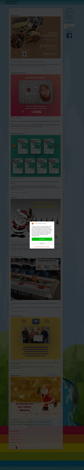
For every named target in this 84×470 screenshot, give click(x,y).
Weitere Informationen (39, 246)
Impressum (47, 246)
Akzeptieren (42, 239)
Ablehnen (42, 243)
